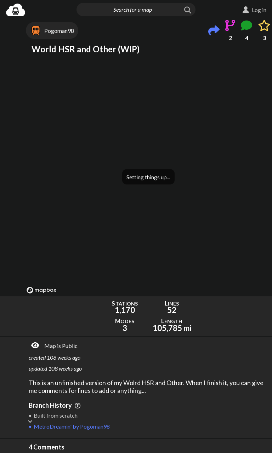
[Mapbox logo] (41, 290)
